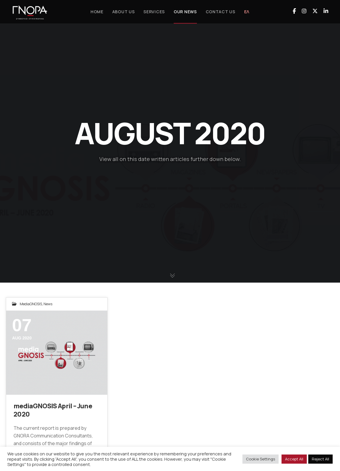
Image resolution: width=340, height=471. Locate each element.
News (47, 303)
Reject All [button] (320, 459)
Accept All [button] (294, 459)
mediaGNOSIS (31, 303)
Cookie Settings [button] (260, 459)
